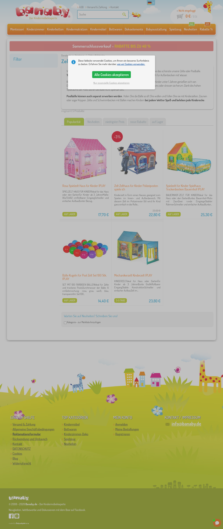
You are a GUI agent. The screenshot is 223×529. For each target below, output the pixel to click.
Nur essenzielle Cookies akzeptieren (111, 83)
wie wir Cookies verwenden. (131, 64)
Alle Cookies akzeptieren (111, 74)
